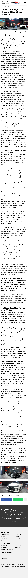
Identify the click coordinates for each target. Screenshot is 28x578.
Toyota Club (4, 558)
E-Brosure (17, 538)
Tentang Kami (5, 534)
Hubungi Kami (18, 534)
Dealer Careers (5, 536)
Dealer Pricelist (5, 545)
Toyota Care (18, 556)
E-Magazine (18, 536)
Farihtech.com (16, 566)
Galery (3, 540)
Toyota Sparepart (5, 556)
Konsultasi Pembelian (7, 549)
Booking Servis (5, 547)
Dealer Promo (18, 545)
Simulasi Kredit (19, 547)
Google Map (14, 521)
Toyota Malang (13, 511)
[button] (6, 499)
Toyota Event (18, 554)
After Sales (4, 538)
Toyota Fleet (4, 554)
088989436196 (8, 518)
